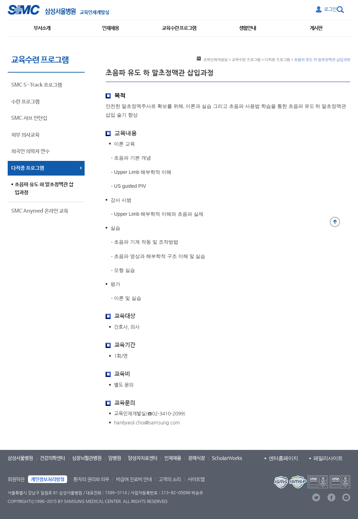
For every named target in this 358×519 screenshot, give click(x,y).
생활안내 (247, 28)
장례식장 (196, 458)
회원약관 (16, 479)
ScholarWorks (227, 458)
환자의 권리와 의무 (91, 479)
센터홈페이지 (283, 458)
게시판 (316, 28)
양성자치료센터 (142, 458)
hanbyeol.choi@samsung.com (147, 422)
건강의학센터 (52, 458)
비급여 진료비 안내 (134, 479)
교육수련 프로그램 (179, 28)
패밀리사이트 (328, 458)
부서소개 (42, 28)
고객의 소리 (170, 479)
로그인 (330, 9)
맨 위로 (335, 222)
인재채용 (110, 28)
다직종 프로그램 (277, 59)
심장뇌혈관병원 (86, 458)
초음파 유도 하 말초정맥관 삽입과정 (44, 188)
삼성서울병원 (20, 458)
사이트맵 (196, 479)
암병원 (114, 458)
